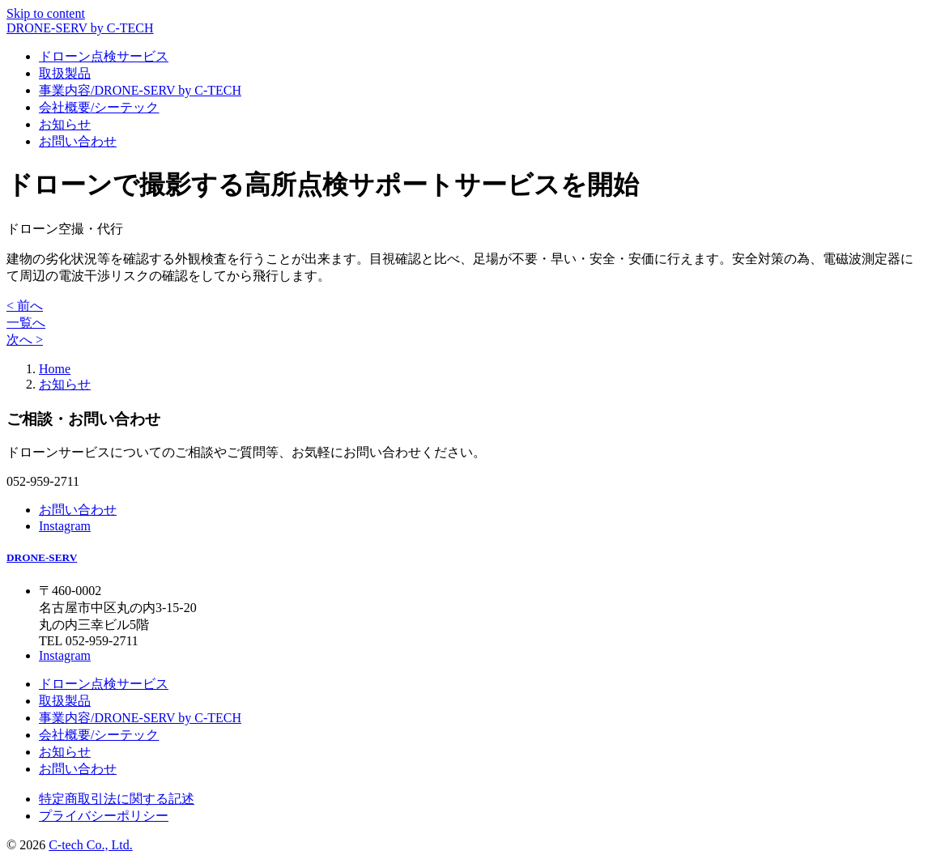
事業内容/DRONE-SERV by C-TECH (140, 90)
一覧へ (25, 323)
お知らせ (65, 124)
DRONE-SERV (41, 557)
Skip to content (45, 13)
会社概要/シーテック (99, 107)
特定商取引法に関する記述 (116, 799)
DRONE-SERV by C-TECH (80, 28)
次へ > (24, 340)
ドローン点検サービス (103, 56)
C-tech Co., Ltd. (91, 845)
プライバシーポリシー (103, 816)
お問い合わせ (78, 141)
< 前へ (24, 306)
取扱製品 (65, 73)
